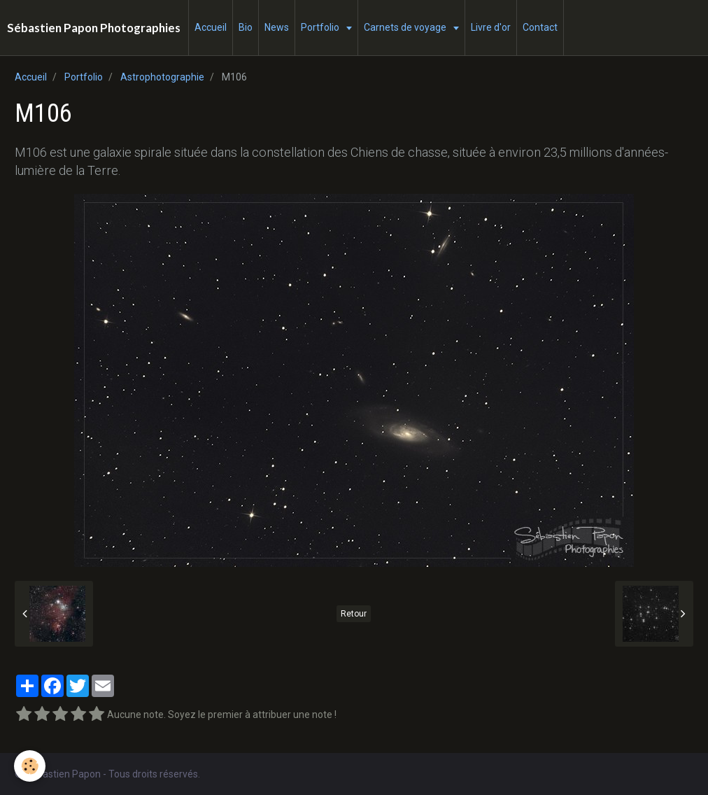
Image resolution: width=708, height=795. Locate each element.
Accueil (210, 27)
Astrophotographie (162, 77)
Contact (540, 27)
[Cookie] (29, 766)
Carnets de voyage (406, 27)
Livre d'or (491, 27)
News (276, 27)
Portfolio (321, 27)
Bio (246, 27)
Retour (354, 614)
